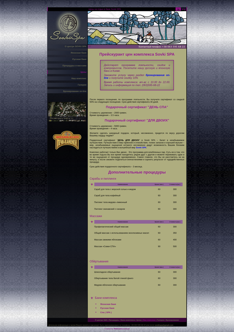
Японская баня (78, 53)
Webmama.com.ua (122, 329)
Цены (83, 72)
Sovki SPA (141, 147)
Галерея (82, 85)
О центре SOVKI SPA (75, 46)
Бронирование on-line (74, 91)
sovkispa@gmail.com (164, 325)
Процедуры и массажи (74, 65)
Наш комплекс (78, 78)
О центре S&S (101, 320)
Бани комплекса (128, 320)
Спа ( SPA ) (106, 312)
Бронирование (172, 320)
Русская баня (79, 59)
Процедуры (114, 320)
